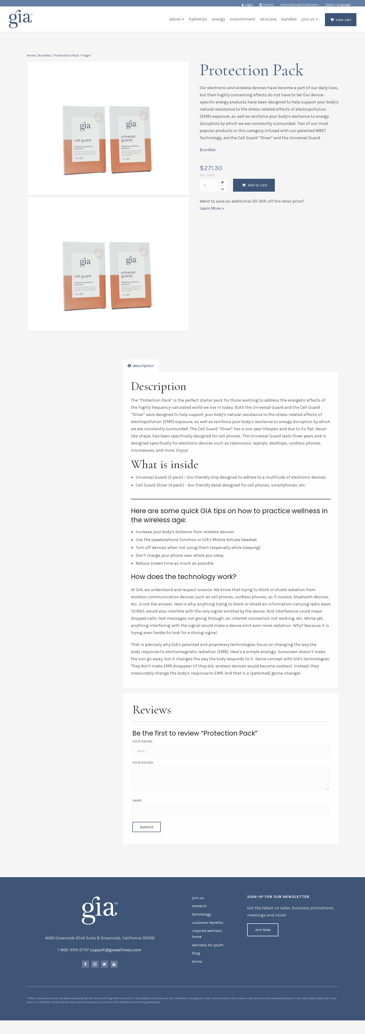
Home (31, 58)
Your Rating (143, 745)
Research (199, 913)
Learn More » (211, 218)
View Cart (342, 23)
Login (249, 5)
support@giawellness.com (116, 958)
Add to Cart (254, 194)
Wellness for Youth (206, 949)
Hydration (197, 22)
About (174, 22)
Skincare (267, 22)
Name (137, 804)
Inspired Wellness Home (205, 939)
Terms (197, 964)
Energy (217, 22)
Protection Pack (67, 58)
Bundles (288, 22)
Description (141, 370)
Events (268, 5)
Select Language (337, 5)
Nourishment (241, 22)
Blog (195, 957)
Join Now (263, 938)
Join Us (307, 22)
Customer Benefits (206, 929)
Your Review (143, 766)
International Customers (299, 5)
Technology (201, 921)
